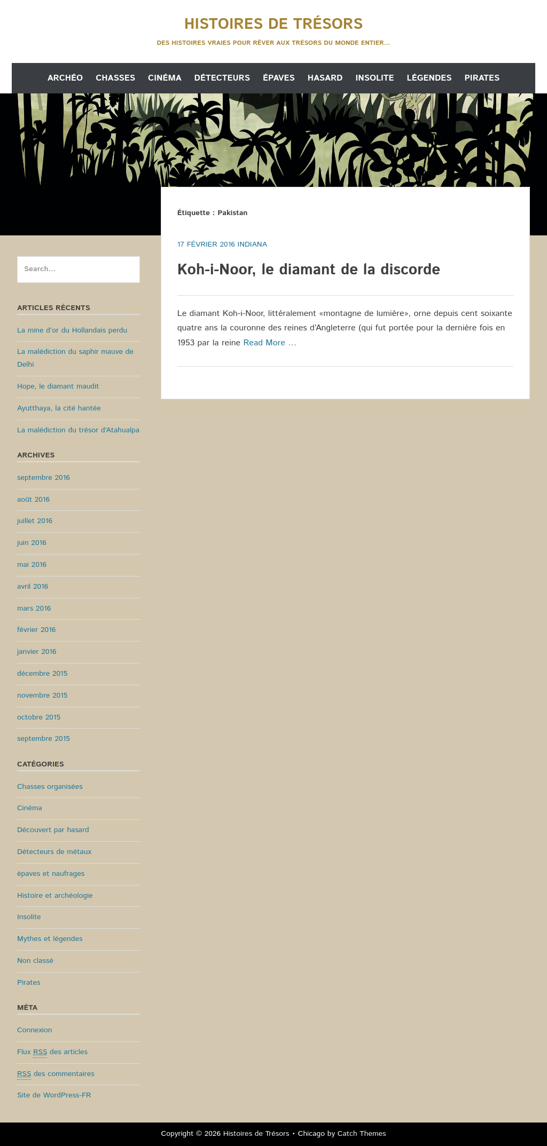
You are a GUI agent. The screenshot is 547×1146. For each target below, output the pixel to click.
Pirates (481, 78)
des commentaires (56, 1074)
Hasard (325, 78)
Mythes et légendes (49, 939)
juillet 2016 (34, 521)
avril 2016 (32, 586)
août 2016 (33, 499)
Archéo (65, 78)
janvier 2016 (37, 651)
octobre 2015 (38, 717)
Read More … (269, 343)
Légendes (429, 78)
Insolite (374, 78)
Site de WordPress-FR (54, 1095)
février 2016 (36, 630)
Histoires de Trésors (273, 24)
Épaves (279, 78)
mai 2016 (31, 564)
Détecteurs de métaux (54, 852)
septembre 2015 (43, 738)
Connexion (34, 1030)
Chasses (115, 78)
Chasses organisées (50, 786)
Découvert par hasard (53, 830)
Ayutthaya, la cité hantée (59, 408)
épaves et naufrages (50, 873)
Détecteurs (222, 78)
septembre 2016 (43, 477)
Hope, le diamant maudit (58, 386)
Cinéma (165, 78)
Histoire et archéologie (55, 895)
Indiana (252, 244)
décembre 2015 (42, 673)
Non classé (35, 960)
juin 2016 (31, 543)
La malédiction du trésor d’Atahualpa (78, 430)
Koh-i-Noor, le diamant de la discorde (309, 270)
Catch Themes (362, 1133)
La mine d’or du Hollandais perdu (72, 330)
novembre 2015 (42, 695)
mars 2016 (34, 608)
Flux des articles (52, 1052)
